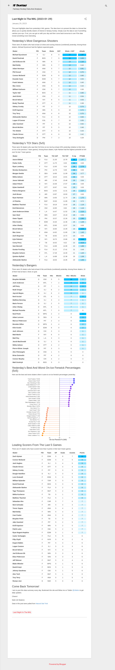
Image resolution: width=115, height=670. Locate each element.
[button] (85, 19)
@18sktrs (76, 590)
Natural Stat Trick (42, 603)
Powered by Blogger (57, 664)
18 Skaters (20, 5)
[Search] (106, 6)
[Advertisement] (100, 47)
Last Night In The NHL (22, 612)
